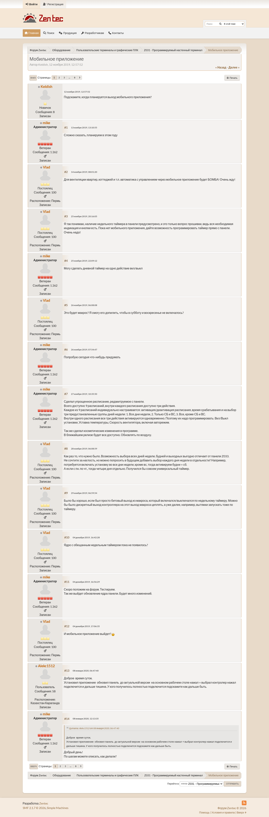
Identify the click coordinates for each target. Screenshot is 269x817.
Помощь (204, 812)
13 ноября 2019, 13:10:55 (84, 127)
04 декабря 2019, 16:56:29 (86, 582)
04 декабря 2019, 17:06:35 (86, 626)
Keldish (46, 86)
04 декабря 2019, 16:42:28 (86, 537)
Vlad (46, 167)
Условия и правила (223, 812)
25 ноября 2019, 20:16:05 (84, 216)
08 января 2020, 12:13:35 (86, 718)
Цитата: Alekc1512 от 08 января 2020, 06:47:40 (94, 728)
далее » (233, 67)
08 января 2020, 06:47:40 (86, 670)
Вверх (34, 766)
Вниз (33, 78)
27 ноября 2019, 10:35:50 (84, 394)
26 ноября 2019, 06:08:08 (84, 305)
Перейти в (173, 783)
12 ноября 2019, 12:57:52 (77, 91)
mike (46, 123)
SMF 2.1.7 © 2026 (34, 808)
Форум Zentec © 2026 (232, 808)
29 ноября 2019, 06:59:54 (84, 493)
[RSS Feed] (244, 803)
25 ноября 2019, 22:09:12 (84, 261)
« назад (220, 67)
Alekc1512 (46, 666)
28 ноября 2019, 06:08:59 (84, 448)
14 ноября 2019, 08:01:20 (84, 172)
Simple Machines (57, 808)
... (69, 77)
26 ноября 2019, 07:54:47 (84, 349)
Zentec (43, 803)
